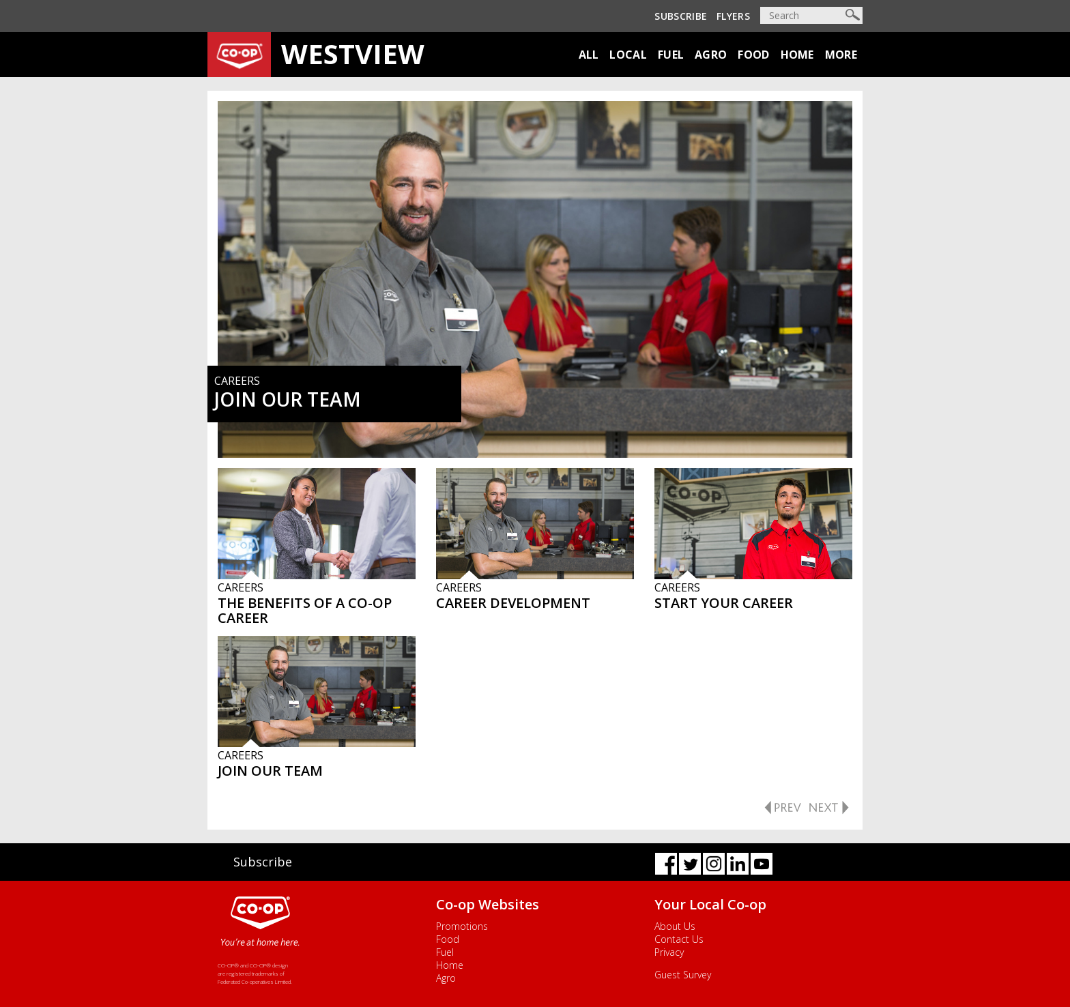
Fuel (671, 54)
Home (797, 54)
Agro (711, 54)
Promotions (462, 926)
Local (628, 54)
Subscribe (680, 16)
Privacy (669, 952)
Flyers (733, 16)
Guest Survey (682, 974)
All (589, 54)
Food (753, 54)
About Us (674, 926)
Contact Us (679, 939)
